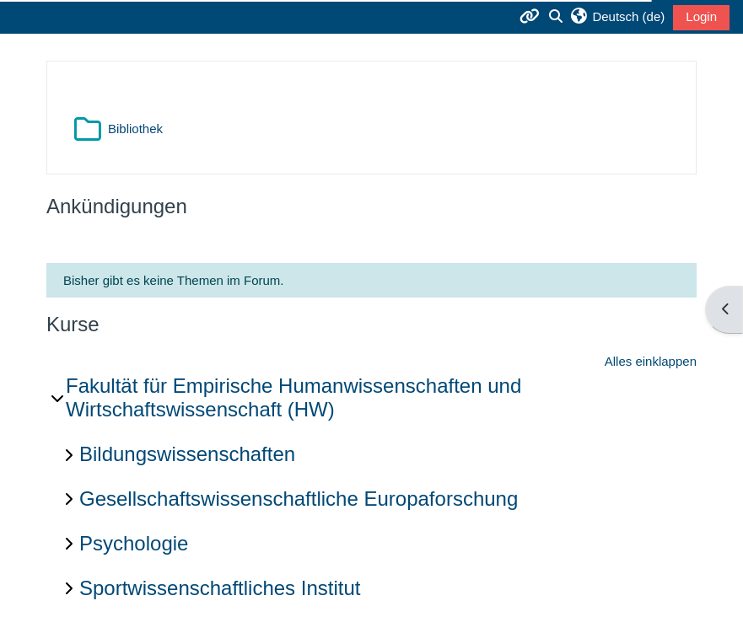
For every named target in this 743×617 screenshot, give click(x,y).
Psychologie (133, 543)
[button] (617, 17)
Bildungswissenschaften (187, 454)
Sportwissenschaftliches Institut (219, 588)
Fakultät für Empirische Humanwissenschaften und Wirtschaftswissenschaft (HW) (293, 397)
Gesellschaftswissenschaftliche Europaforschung (298, 498)
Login (701, 16)
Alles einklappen (651, 361)
